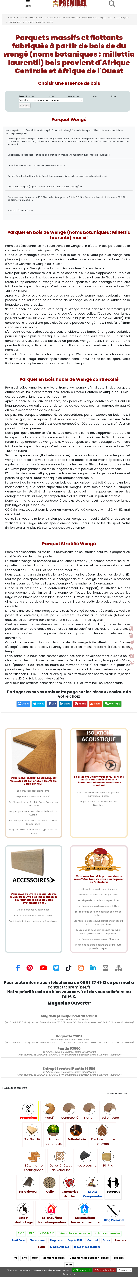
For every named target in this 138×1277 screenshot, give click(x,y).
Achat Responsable (107, 1233)
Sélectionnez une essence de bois (68, 98)
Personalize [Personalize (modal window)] (125, 1270)
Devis (106, 1240)
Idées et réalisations (87, 1247)
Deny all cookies (104, 1270)
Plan (69, 1264)
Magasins (56, 1240)
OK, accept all (81, 1270)
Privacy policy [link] (69, 1274)
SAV (24, 1258)
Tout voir (120, 1240)
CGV (35, 1258)
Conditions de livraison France (89, 1258)
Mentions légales (54, 1258)
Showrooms (37, 1240)
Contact (92, 1240)
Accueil (11, 18)
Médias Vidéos (59, 1247)
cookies (119, 1258)
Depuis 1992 (74, 1240)
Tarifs (41, 1247)
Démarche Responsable (74, 1233)
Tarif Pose (18, 1240)
